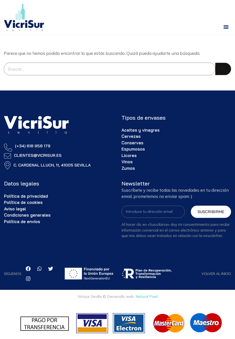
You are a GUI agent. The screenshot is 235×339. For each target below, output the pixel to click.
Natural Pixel (146, 296)
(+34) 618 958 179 (32, 145)
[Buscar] (109, 69)
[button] (226, 27)
